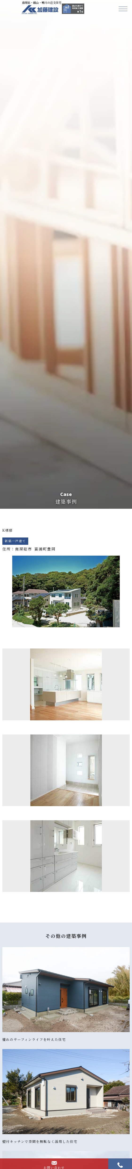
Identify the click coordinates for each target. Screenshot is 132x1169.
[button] (123, 9)
